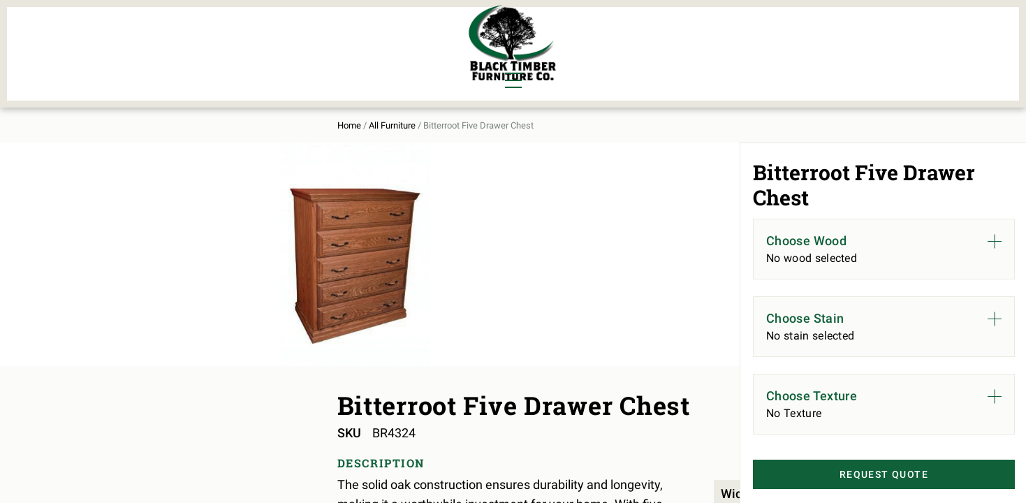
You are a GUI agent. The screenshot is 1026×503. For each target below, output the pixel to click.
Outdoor (330, 60)
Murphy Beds (343, 36)
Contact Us (832, 46)
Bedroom (254, 36)
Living (179, 60)
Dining (180, 36)
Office (246, 60)
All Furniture (661, 46)
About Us (752, 46)
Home (173, 113)
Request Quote (863, 475)
